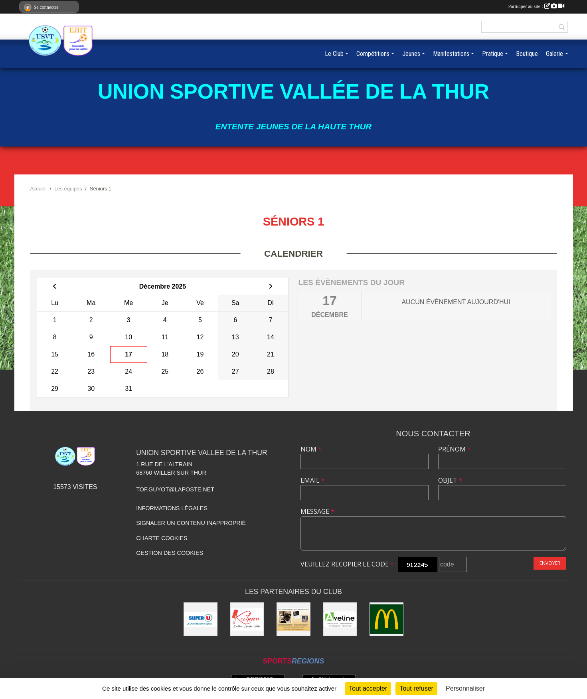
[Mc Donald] (386, 619)
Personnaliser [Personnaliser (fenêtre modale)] (465, 688)
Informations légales (172, 508)
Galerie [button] (554, 53)
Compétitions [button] (372, 53)
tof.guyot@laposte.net (175, 489)
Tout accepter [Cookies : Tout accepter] (368, 688)
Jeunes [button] (411, 53)
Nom (311, 449)
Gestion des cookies (169, 553)
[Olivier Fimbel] (293, 619)
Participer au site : (536, 6)
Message (317, 511)
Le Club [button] (334, 53)
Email (312, 480)
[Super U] (200, 619)
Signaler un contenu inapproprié (191, 523)
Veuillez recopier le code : (348, 564)
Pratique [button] (492, 53)
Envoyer (550, 563)
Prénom (454, 449)
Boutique (527, 53)
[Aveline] (340, 619)
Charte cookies (161, 538)
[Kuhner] (247, 619)
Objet (450, 480)
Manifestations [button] (451, 53)
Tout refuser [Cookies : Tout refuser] (416, 688)
